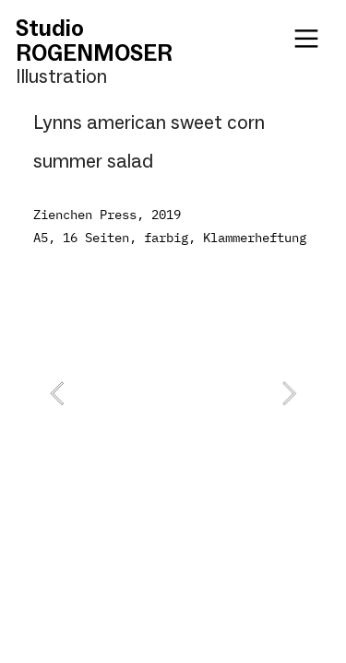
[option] (173, 393)
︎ (306, 39)
